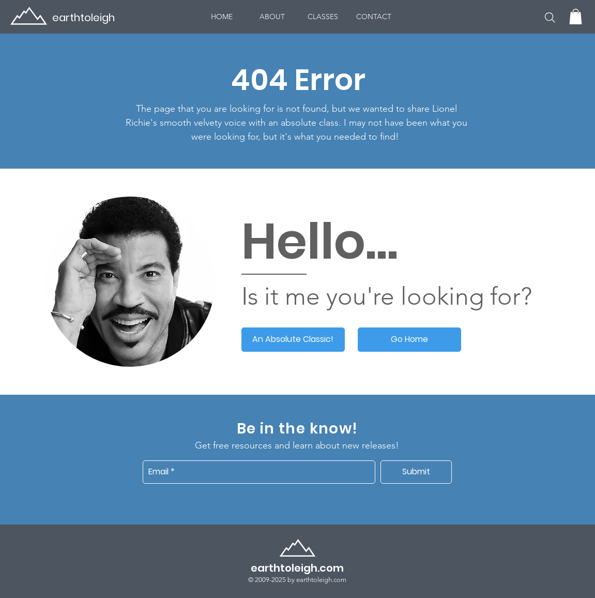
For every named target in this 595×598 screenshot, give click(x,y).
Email (156, 452)
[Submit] (416, 472)
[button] (549, 17)
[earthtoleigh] (71, 17)
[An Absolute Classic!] (293, 339)
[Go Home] (409, 339)
